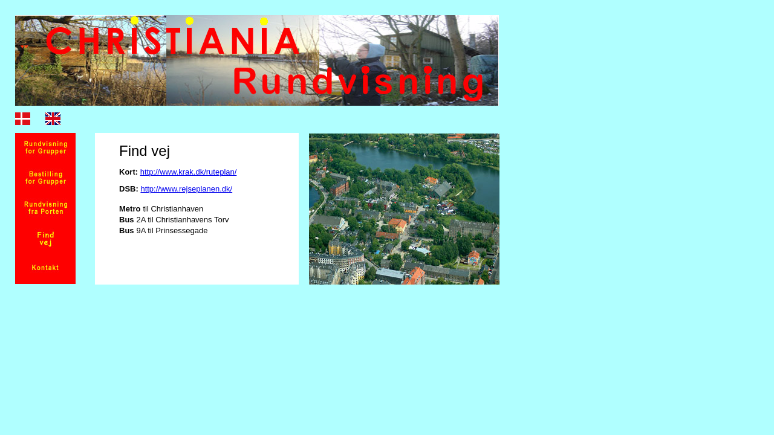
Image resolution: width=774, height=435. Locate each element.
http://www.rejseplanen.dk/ (186, 188)
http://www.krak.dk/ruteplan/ (188, 171)
